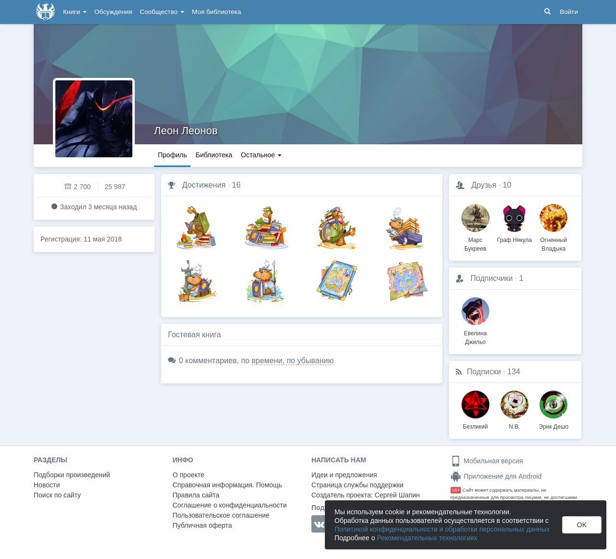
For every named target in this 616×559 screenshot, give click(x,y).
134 (513, 372)
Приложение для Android (496, 476)
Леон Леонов (186, 131)
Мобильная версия (486, 461)
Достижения (203, 185)
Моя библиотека (216, 11)
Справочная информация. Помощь (227, 485)
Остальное (261, 155)
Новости (47, 485)
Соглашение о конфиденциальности (230, 505)
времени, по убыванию (293, 360)
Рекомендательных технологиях (427, 538)
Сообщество (162, 11)
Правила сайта (196, 495)
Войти (569, 11)
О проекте (189, 475)
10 (507, 185)
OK (582, 525)
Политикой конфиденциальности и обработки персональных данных (442, 529)
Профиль (172, 155)
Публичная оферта (202, 525)
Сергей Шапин (397, 495)
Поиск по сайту (57, 495)
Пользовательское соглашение (221, 515)
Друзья (483, 185)
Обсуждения (113, 11)
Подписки (484, 372)
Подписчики (491, 278)
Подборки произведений (72, 475)
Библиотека (213, 155)
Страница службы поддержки (357, 485)
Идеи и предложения (344, 475)
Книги (75, 11)
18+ (456, 490)
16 (236, 185)
